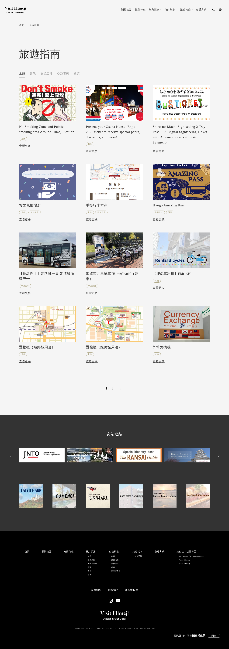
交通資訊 (63, 73)
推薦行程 (69, 551)
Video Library (184, 564)
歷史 (89, 567)
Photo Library (184, 560)
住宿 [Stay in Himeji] (114, 556)
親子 (89, 575)
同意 (213, 635)
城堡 (89, 556)
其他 (33, 73)
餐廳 (113, 567)
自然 (89, 571)
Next (218, 455)
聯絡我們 (113, 590)
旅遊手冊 (138, 556)
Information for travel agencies (191, 556)
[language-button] (220, 9)
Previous (11, 455)
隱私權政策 (198, 636)
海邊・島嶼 (92, 564)
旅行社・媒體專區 (186, 551)
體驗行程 (115, 564)
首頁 (21, 25)
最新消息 (96, 590)
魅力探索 (91, 551)
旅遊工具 (46, 73)
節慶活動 (115, 560)
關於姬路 (47, 551)
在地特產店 (115, 571)
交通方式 (160, 551)
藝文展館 (91, 560)
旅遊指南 (137, 551)
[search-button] (213, 9)
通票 (77, 73)
